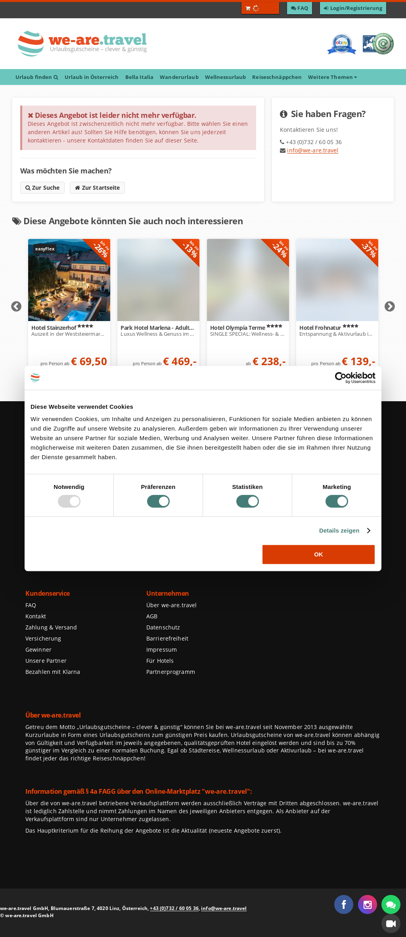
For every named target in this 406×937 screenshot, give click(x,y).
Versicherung (43, 638)
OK (318, 554)
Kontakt (35, 616)
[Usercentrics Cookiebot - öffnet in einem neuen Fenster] (340, 378)
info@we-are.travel (312, 150)
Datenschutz (163, 627)
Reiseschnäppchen (277, 77)
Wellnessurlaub (225, 77)
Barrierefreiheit (167, 638)
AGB (151, 616)
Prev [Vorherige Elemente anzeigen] (16, 307)
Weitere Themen (332, 77)
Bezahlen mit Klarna (52, 671)
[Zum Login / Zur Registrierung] (353, 8)
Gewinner (38, 649)
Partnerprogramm (170, 671)
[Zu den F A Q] (299, 8)
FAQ (30, 605)
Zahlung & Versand (51, 627)
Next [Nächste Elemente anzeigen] (390, 307)
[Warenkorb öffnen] (260, 8)
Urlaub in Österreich (92, 77)
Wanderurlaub (179, 77)
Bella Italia (139, 77)
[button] (390, 923)
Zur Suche (42, 187)
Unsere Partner (46, 660)
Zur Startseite (97, 187)
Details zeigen (339, 530)
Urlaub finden (36, 77)
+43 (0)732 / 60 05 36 (174, 908)
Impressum (161, 649)
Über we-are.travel (171, 605)
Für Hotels (160, 660)
